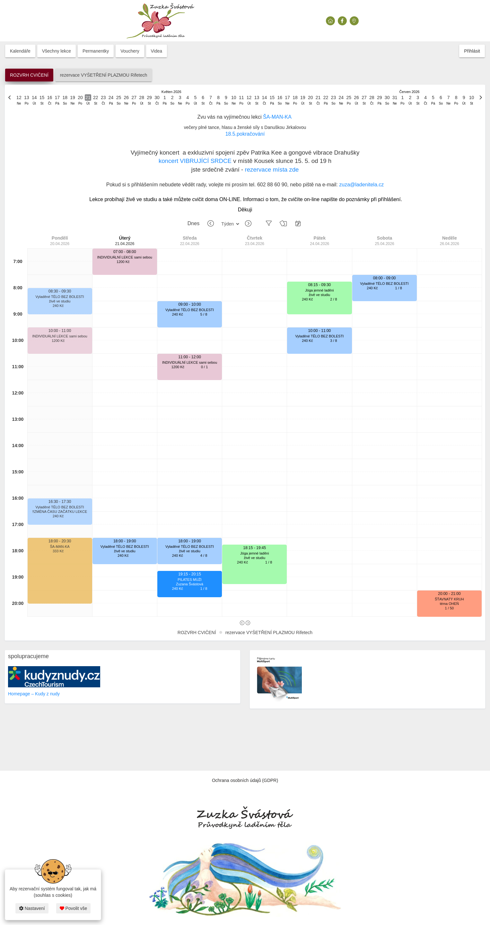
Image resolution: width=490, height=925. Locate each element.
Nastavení (32, 908)
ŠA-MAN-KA (277, 117)
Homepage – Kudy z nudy (34, 693)
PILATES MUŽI (189, 579)
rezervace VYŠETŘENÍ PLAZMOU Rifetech (103, 75)
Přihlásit (472, 51)
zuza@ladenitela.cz (361, 184)
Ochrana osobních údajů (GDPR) (245, 780)
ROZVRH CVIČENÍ (29, 75)
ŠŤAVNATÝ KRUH (449, 599)
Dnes (193, 223)
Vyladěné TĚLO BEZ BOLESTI (60, 297)
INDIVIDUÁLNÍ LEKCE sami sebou (59, 336)
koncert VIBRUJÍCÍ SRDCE (195, 160)
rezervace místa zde (272, 169)
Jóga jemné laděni (254, 553)
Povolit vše (73, 908)
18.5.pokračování (245, 134)
